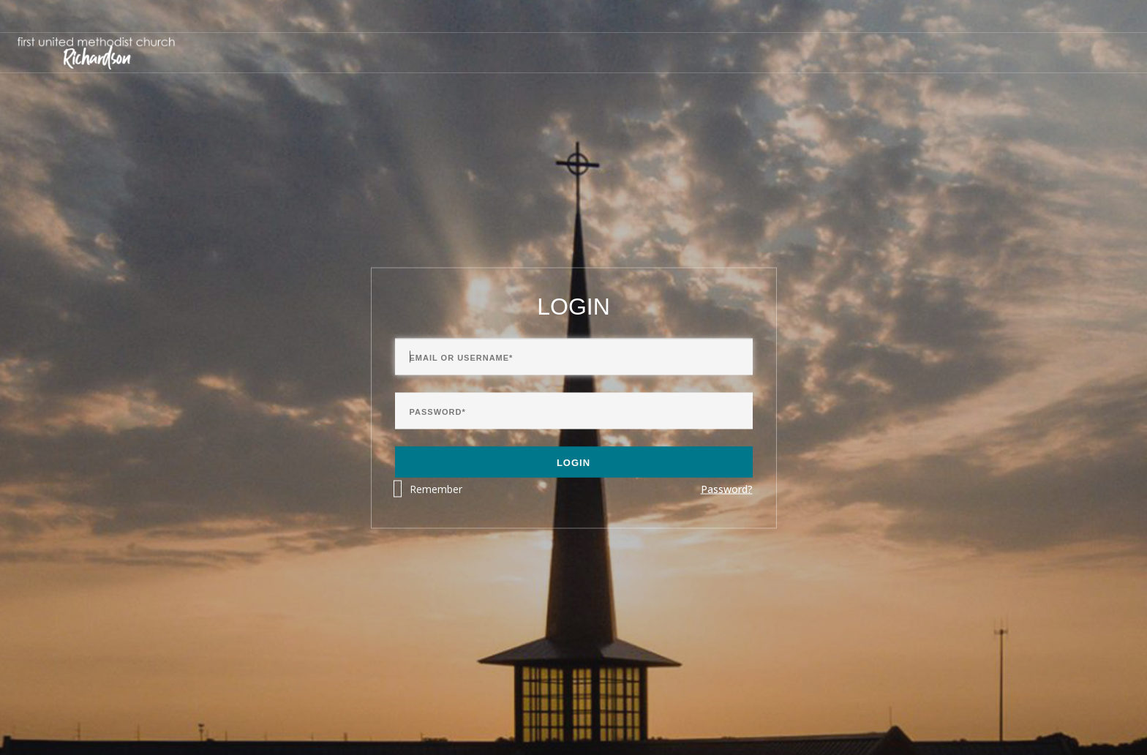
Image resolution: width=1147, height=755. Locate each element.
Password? (727, 489)
